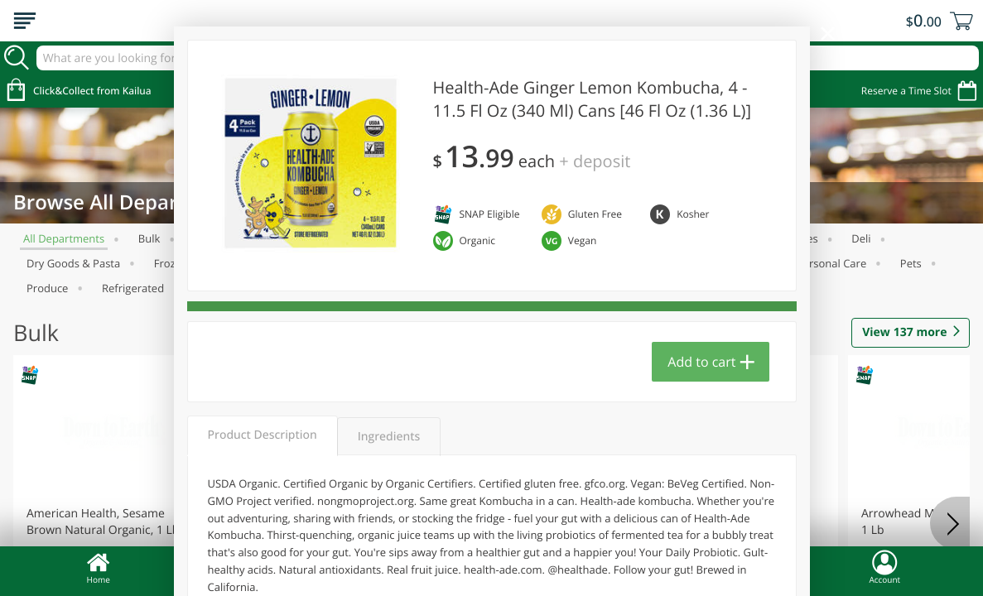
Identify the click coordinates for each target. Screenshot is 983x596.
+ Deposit (594, 161)
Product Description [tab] (262, 435)
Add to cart (701, 362)
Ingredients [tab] (389, 437)
